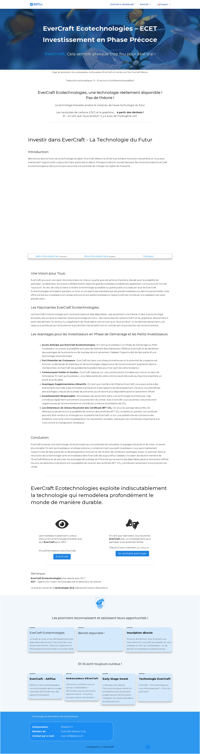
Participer (148, 256)
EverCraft (109, 747)
